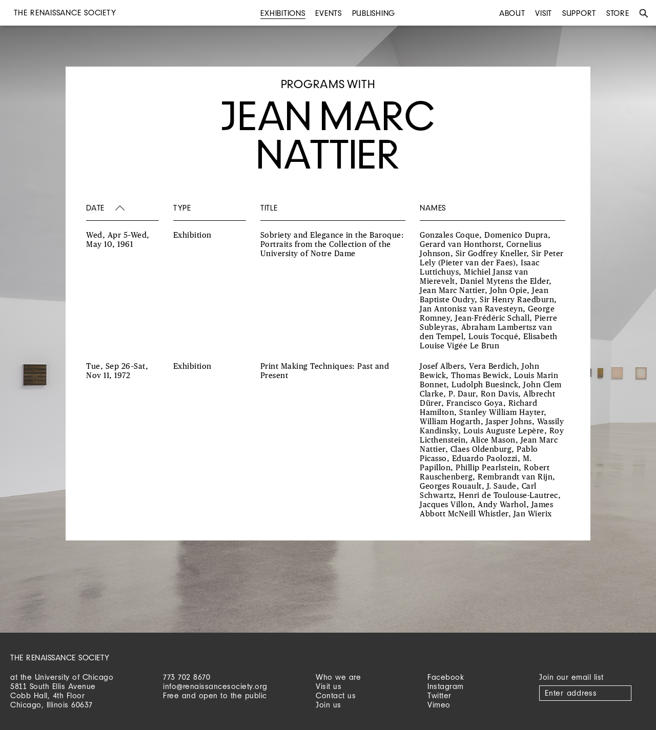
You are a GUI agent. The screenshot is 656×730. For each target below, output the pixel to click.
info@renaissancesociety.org (215, 686)
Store (617, 13)
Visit (543, 13)
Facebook (445, 677)
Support (579, 13)
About (512, 13)
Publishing (374, 13)
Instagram (445, 686)
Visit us (328, 686)
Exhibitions (282, 13)
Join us (328, 705)
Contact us (336, 695)
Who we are (338, 677)
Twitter (439, 695)
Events (328, 13)
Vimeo (438, 705)
